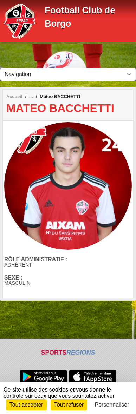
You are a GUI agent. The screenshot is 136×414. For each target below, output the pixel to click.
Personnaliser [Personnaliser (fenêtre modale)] (112, 405)
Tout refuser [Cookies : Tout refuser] (69, 405)
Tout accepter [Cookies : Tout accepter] (26, 405)
